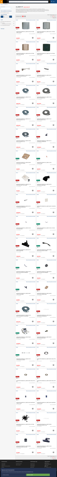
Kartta (46, 466)
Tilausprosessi (32, 463)
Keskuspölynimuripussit (7, 25)
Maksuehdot (32, 467)
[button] (33, 38)
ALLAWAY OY (6, 4)
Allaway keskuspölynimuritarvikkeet (7, 23)
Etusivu (2, 4)
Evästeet (3, 467)
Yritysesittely (3, 463)
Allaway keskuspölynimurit (7, 21)
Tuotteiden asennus (19, 463)
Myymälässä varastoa (5, 12)
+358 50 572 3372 (48, 467)
